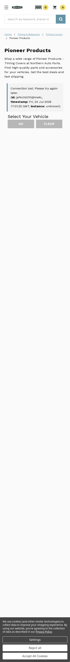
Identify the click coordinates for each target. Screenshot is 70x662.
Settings (35, 640)
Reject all (35, 648)
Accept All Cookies (35, 656)
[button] (41, 7)
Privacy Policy (44, 631)
